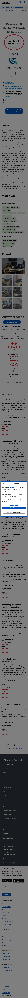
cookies (12, 487)
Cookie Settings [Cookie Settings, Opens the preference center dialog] (14, 505)
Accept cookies (14, 508)
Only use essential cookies (14, 512)
